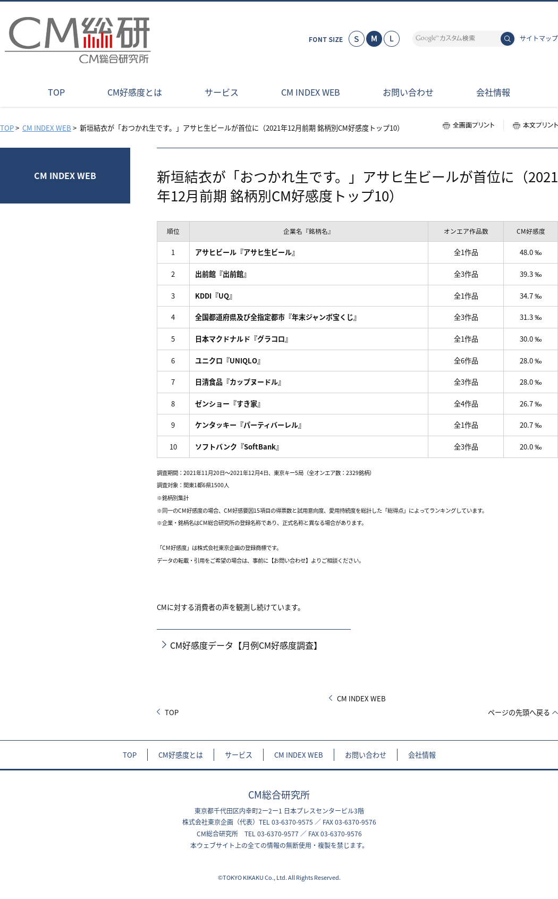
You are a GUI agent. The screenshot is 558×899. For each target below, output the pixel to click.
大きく (392, 39)
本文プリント (530, 125)
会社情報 (422, 755)
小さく (357, 39)
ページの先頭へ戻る (519, 712)
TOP (7, 128)
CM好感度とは (180, 755)
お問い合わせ (365, 755)
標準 (374, 39)
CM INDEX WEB (46, 128)
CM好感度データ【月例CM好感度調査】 (246, 645)
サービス (238, 755)
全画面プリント (473, 125)
